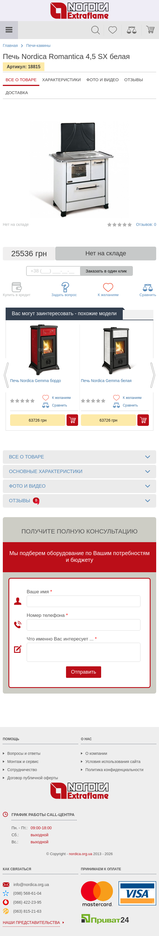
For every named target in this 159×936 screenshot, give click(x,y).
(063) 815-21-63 (27, 911)
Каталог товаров (9, 30)
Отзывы (133, 79)
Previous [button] (6, 375)
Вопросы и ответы (23, 753)
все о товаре (21, 79)
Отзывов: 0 (146, 224)
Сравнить (148, 290)
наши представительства (31, 923)
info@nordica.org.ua (31, 884)
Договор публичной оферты (32, 778)
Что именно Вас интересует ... (62, 639)
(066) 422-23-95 (27, 902)
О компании (96, 753)
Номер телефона (47, 615)
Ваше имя (39, 591)
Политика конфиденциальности (114, 769)
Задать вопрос (64, 289)
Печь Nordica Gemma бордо (35, 380)
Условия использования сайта (112, 761)
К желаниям (108, 289)
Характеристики (61, 79)
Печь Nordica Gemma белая (106, 380)
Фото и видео (103, 79)
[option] (44, 375)
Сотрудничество (22, 769)
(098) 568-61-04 (27, 893)
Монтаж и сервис (22, 761)
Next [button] (152, 375)
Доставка (17, 92)
